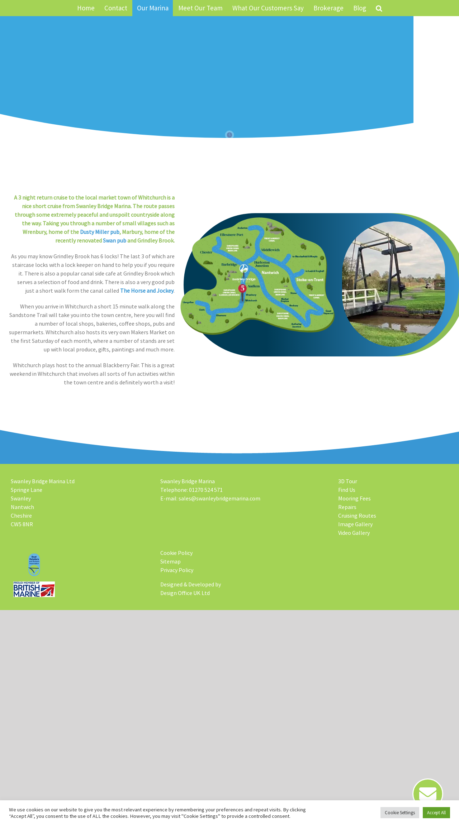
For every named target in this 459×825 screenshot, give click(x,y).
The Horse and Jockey (139, 290)
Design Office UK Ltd (185, 592)
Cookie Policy (176, 552)
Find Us (346, 489)
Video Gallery (354, 532)
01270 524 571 (206, 489)
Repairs (347, 506)
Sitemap (170, 561)
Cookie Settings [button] (400, 813)
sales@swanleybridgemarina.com (219, 498)
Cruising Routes (357, 515)
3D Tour (347, 481)
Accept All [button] (436, 813)
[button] (379, 8)
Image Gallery (355, 524)
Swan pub (106, 240)
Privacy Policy (176, 570)
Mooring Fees (354, 498)
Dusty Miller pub (92, 231)
